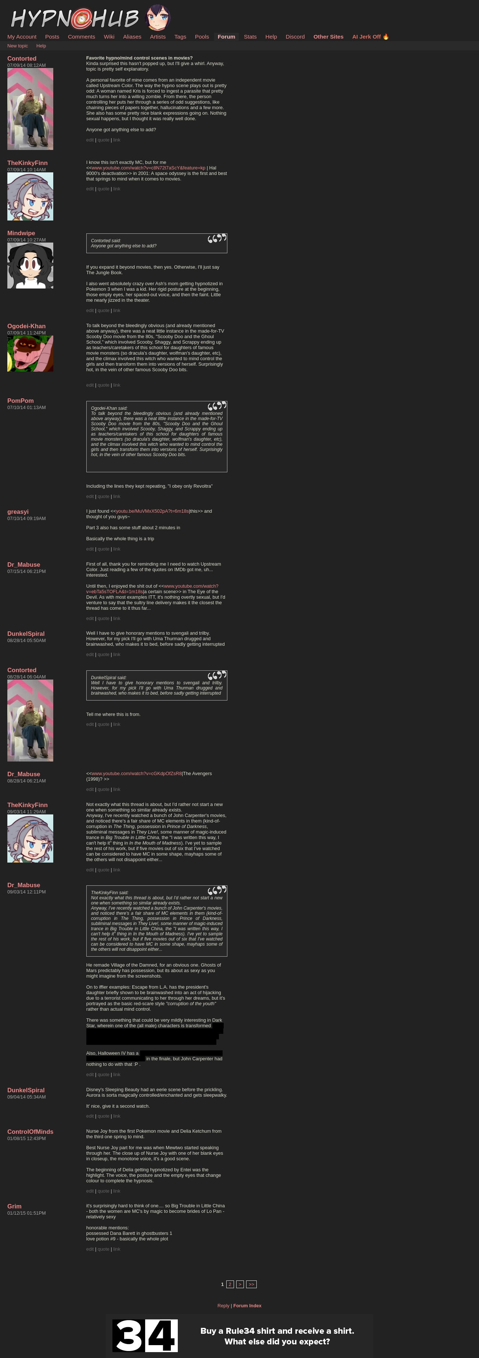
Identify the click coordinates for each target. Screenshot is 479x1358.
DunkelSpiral (26, 633)
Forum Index (247, 1305)
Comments (81, 36)
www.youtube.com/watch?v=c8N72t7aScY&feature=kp (148, 168)
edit (90, 140)
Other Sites (328, 36)
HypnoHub (27, 8)
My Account (21, 36)
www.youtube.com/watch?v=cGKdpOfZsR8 (137, 773)
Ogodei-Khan (26, 326)
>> (251, 1284)
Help (271, 36)
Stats (250, 36)
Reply (223, 1305)
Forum (226, 36)
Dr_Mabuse (23, 564)
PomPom (20, 400)
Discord (295, 36)
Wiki (109, 36)
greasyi (18, 511)
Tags (180, 36)
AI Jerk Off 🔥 (370, 36)
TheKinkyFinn (27, 163)
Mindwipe (21, 233)
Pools (202, 36)
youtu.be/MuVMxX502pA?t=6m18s (152, 511)
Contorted (21, 58)
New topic (17, 46)
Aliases (132, 36)
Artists (158, 36)
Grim (14, 1206)
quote (103, 140)
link (116, 140)
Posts (52, 36)
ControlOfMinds (30, 1131)
